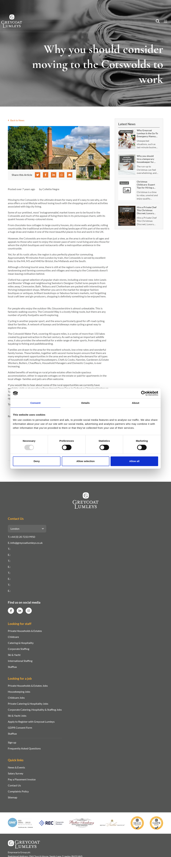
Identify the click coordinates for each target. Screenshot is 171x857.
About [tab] (135, 402)
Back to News (16, 120)
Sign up (12, 742)
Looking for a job (20, 678)
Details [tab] (85, 402)
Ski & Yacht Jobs (17, 715)
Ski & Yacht (14, 654)
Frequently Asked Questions (24, 748)
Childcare (13, 636)
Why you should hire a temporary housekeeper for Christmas (145, 160)
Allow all (134, 461)
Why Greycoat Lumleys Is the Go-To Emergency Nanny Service (147, 135)
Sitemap (12, 797)
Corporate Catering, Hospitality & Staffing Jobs (35, 709)
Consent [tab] (35, 402)
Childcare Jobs (16, 697)
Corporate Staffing (18, 648)
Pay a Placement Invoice (22, 779)
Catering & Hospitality (21, 642)
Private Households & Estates (25, 630)
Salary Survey (15, 773)
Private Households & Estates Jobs (28, 685)
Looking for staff (19, 624)
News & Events (16, 767)
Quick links (15, 760)
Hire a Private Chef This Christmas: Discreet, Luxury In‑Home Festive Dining (146, 213)
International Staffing (20, 660)
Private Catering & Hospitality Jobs (28, 703)
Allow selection (85, 461)
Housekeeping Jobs (19, 691)
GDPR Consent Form (20, 727)
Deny (37, 461)
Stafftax (12, 666)
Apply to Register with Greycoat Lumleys (31, 721)
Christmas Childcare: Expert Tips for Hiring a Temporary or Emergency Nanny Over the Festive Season (146, 190)
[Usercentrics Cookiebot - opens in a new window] (143, 393)
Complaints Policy (18, 791)
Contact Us (14, 785)
